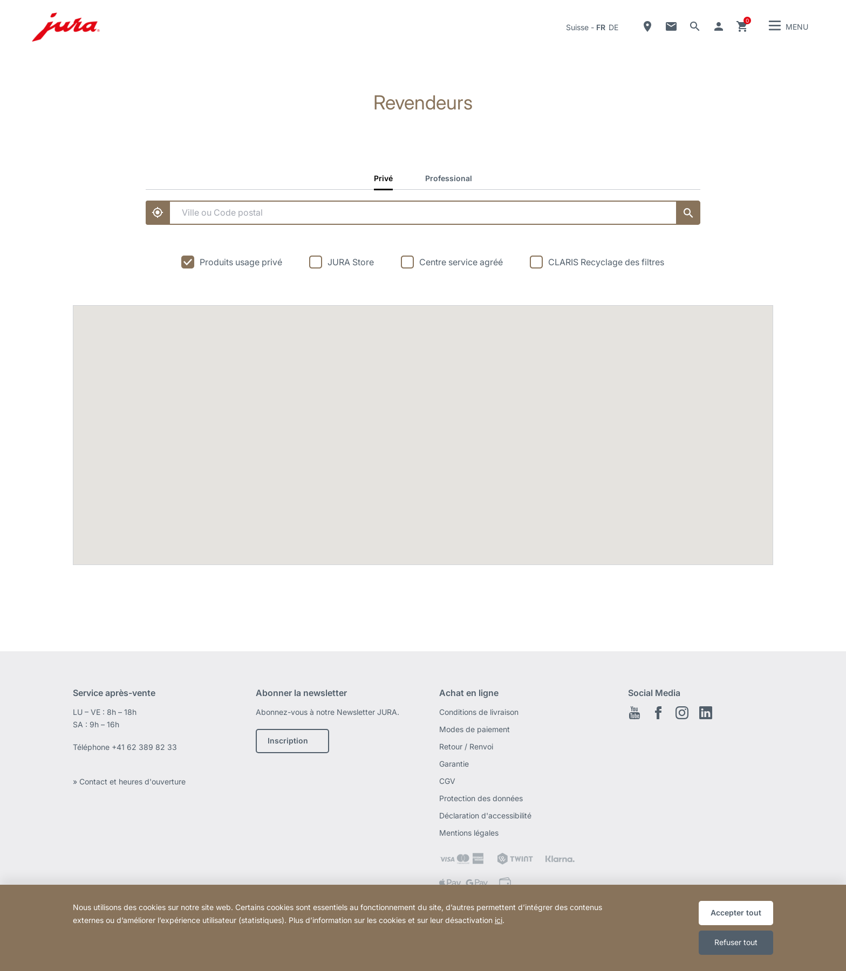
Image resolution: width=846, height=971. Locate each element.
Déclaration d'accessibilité (485, 815)
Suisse (577, 27)
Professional (448, 178)
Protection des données (481, 798)
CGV (447, 781)
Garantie (454, 763)
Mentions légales (469, 832)
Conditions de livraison (478, 712)
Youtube (634, 712)
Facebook (658, 712)
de (613, 27)
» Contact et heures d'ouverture (129, 781)
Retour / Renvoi (466, 746)
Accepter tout (736, 912)
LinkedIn (705, 712)
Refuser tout (736, 942)
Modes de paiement (474, 729)
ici (498, 920)
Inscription (288, 740)
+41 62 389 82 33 (144, 747)
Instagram (682, 712)
